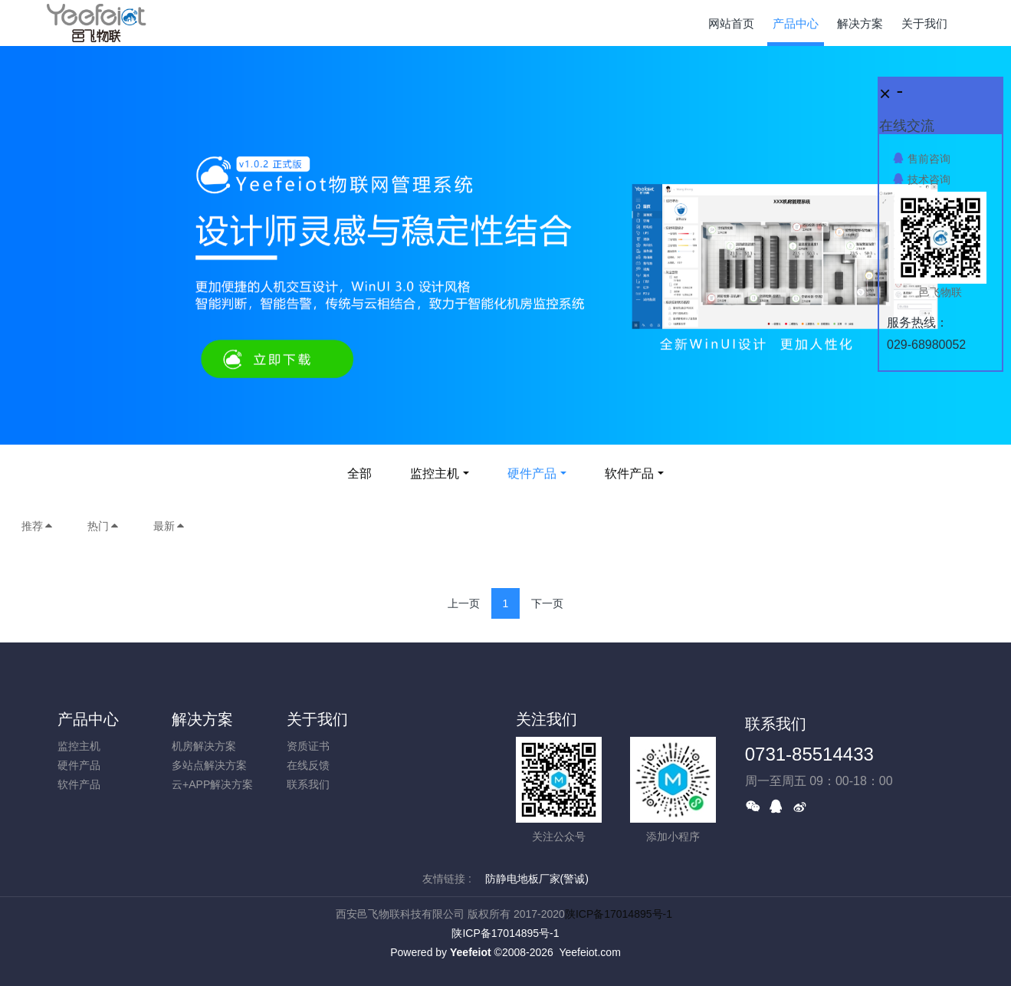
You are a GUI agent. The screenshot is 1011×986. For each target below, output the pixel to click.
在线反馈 (308, 765)
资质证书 (308, 746)
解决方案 (202, 719)
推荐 (37, 526)
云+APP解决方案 (212, 784)
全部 (359, 473)
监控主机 (434, 473)
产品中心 (88, 719)
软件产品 (629, 473)
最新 (169, 526)
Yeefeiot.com (589, 952)
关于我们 (317, 719)
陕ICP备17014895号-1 (618, 914)
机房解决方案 (204, 746)
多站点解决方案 (209, 765)
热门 (103, 526)
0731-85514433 (809, 754)
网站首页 (731, 23)
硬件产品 (531, 473)
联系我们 (308, 784)
